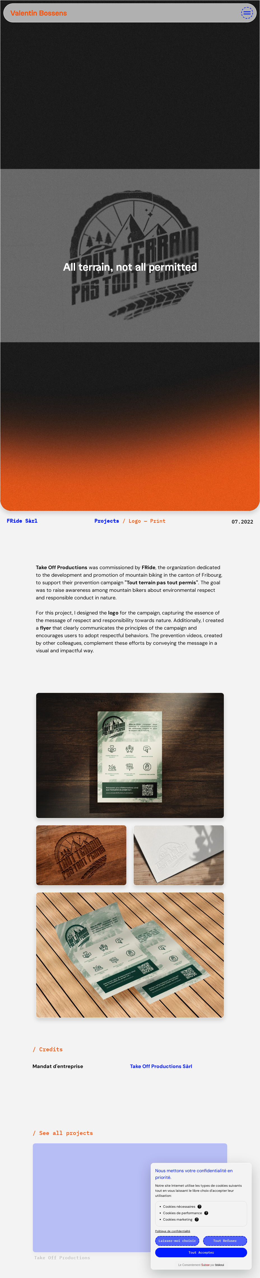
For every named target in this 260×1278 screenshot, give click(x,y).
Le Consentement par (201, 1265)
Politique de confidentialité (172, 1231)
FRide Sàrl (22, 521)
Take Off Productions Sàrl (161, 1066)
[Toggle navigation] (247, 13)
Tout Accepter (201, 1252)
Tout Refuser (225, 1241)
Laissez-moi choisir (177, 1241)
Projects (106, 521)
